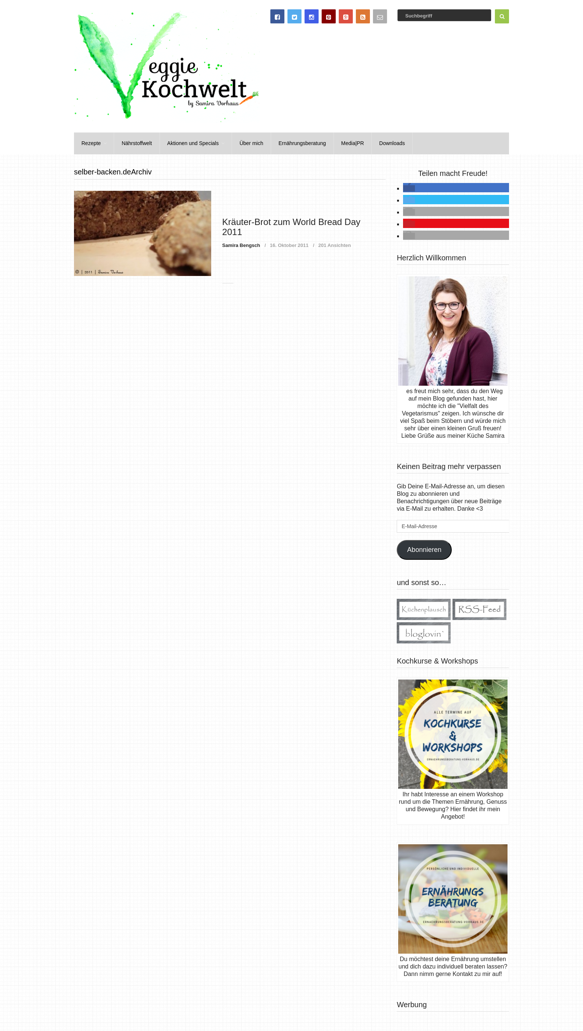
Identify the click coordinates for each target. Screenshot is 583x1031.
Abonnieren (424, 549)
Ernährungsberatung (302, 143)
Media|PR (352, 143)
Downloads (392, 143)
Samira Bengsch (241, 245)
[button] (409, 188)
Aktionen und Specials (193, 143)
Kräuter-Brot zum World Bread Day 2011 (291, 227)
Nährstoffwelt (137, 143)
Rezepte (91, 143)
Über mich (251, 143)
